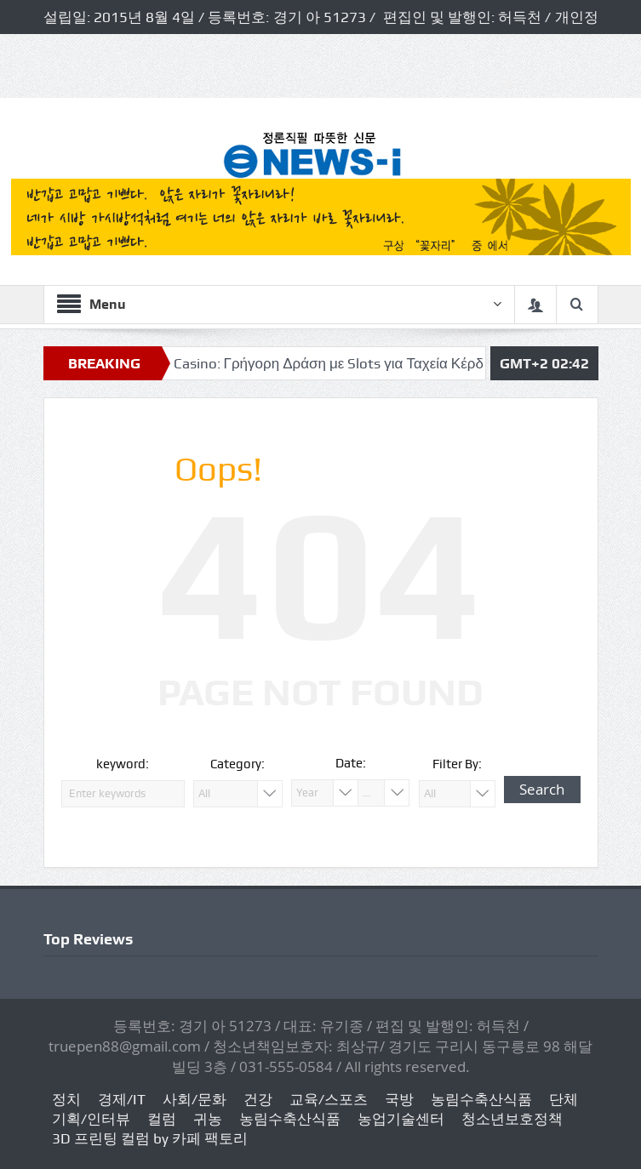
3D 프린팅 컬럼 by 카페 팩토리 (150, 1138)
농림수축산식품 (481, 1099)
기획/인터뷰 (91, 1118)
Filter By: (457, 764)
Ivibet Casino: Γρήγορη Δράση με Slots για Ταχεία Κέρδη (319, 363)
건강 (257, 1099)
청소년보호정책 (512, 1118)
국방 (399, 1099)
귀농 (207, 1118)
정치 (66, 1099)
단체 (563, 1099)
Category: (237, 764)
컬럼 (161, 1118)
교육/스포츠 (328, 1099)
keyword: (122, 764)
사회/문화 (194, 1099)
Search (541, 789)
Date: (350, 763)
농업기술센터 (401, 1118)
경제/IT (122, 1099)
